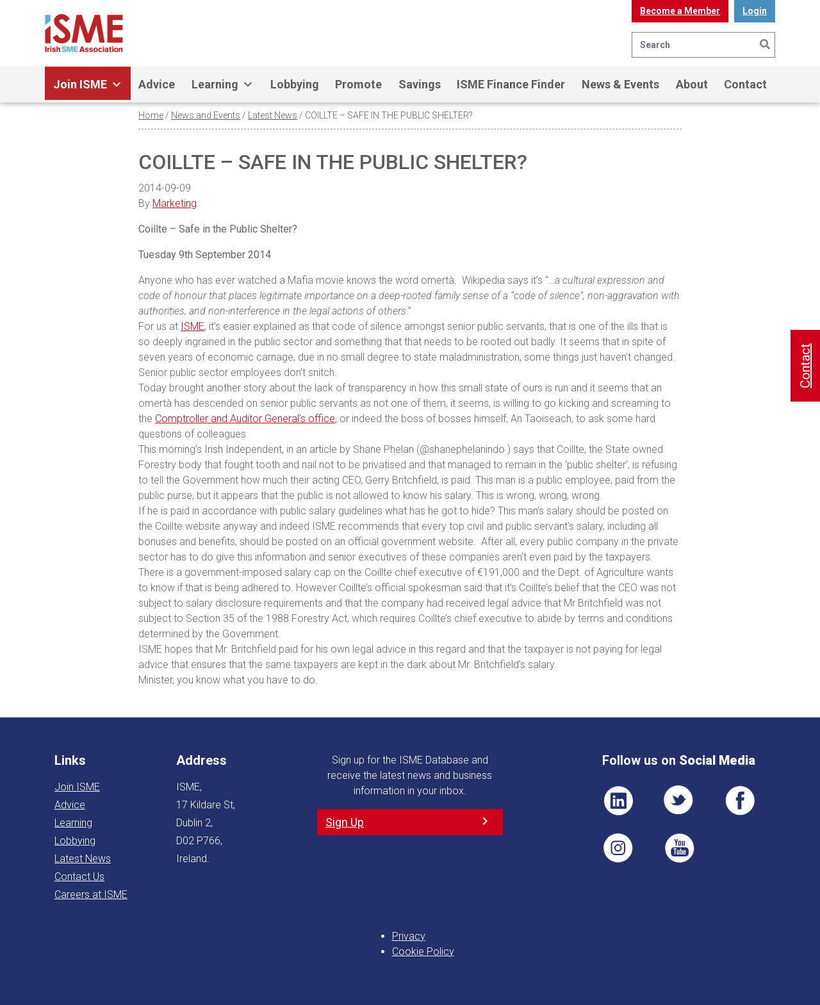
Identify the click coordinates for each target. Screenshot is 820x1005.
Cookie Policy (423, 951)
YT (679, 848)
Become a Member (680, 11)
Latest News (272, 115)
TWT (679, 801)
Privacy (408, 936)
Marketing (174, 203)
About (692, 84)
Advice (156, 84)
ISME (192, 326)
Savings (419, 84)
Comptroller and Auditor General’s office (245, 419)
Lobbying (294, 84)
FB (740, 801)
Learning (223, 84)
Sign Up (344, 822)
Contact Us (79, 876)
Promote (358, 84)
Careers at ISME (90, 894)
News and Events (205, 115)
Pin (618, 848)
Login (754, 11)
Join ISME (87, 84)
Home (150, 115)
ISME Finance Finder (511, 84)
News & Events (620, 84)
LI (618, 801)
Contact (745, 84)
